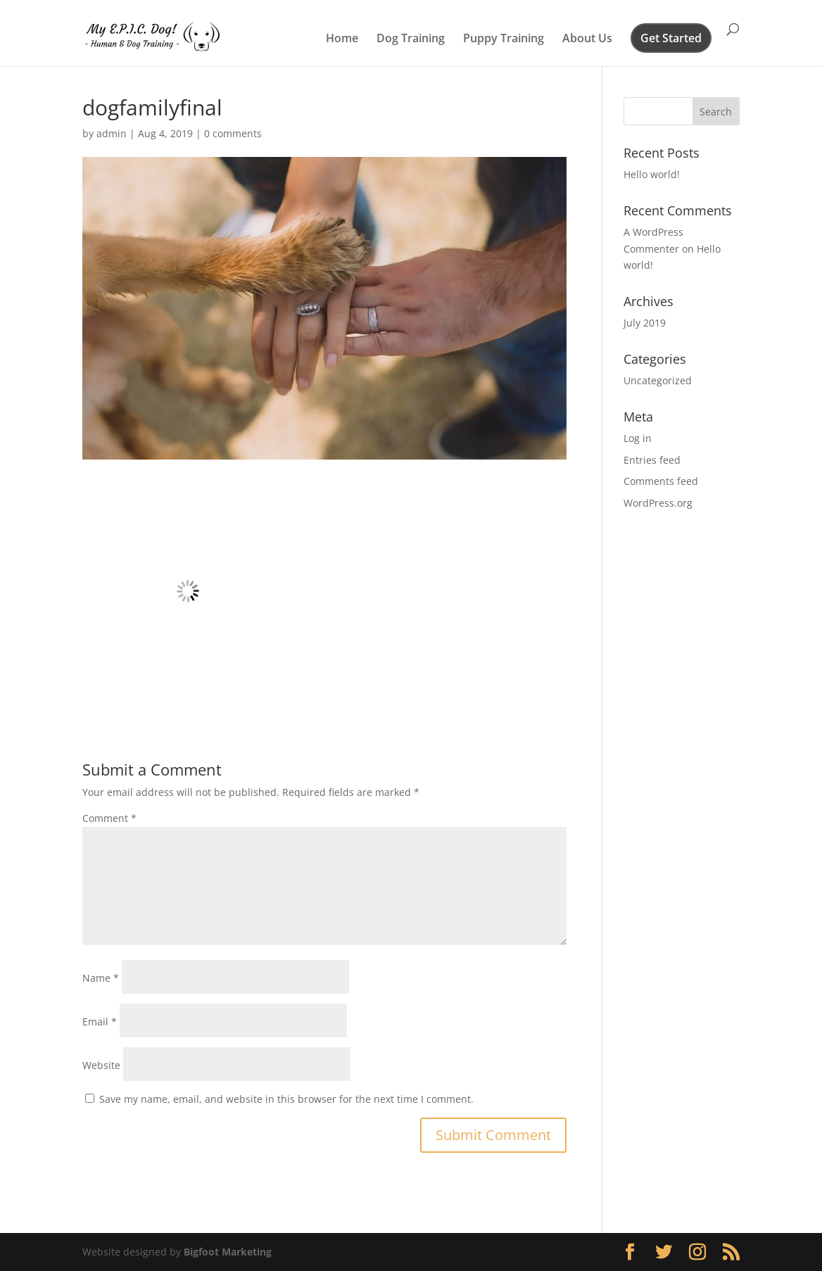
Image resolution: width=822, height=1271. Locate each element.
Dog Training (411, 39)
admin (111, 133)
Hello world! (652, 174)
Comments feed (661, 481)
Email (99, 1021)
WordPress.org (658, 503)
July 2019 (645, 322)
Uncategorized (658, 380)
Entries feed (652, 460)
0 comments (233, 133)
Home (342, 39)
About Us (587, 39)
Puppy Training (503, 39)
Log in (638, 438)
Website (101, 1065)
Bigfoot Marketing (228, 1251)
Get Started (671, 39)
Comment (109, 818)
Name (100, 978)
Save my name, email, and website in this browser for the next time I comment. (286, 1099)
